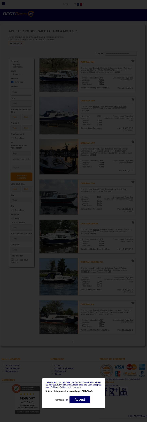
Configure (59, 400)
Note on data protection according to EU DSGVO (69, 391)
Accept (79, 399)
